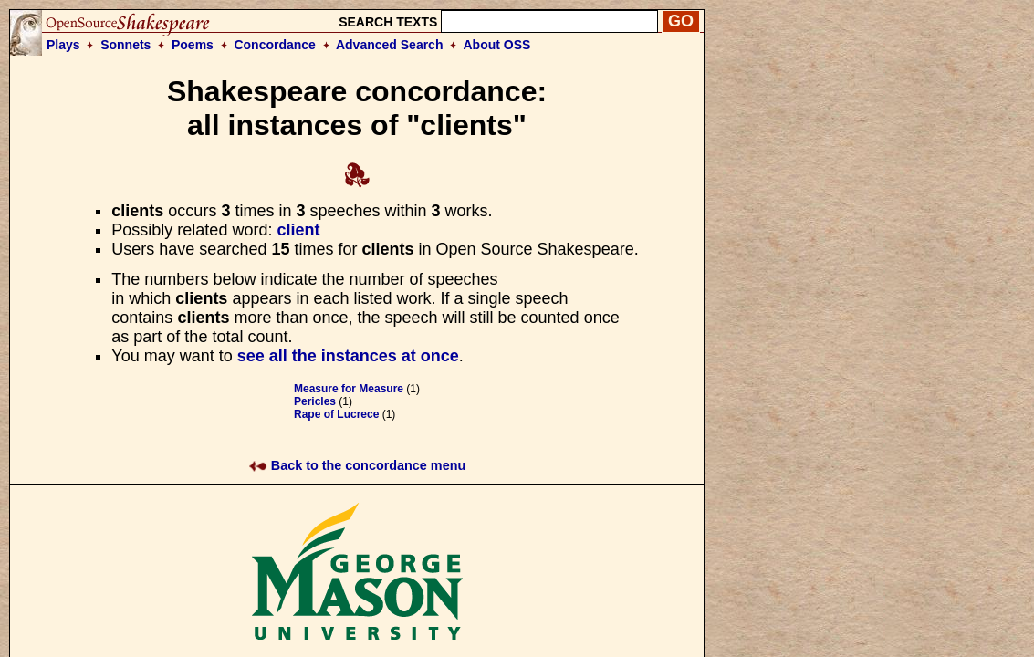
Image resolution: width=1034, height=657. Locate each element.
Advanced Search (390, 44)
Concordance (274, 44)
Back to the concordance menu (357, 465)
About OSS (497, 44)
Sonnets (125, 44)
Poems (193, 44)
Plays (63, 44)
